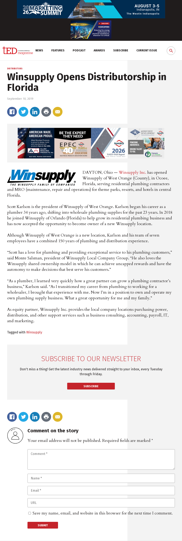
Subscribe (120, 50)
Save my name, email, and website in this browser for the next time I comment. (103, 513)
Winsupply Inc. (132, 172)
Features (58, 50)
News (39, 50)
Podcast (79, 50)
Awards (99, 50)
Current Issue (146, 50)
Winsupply (34, 332)
